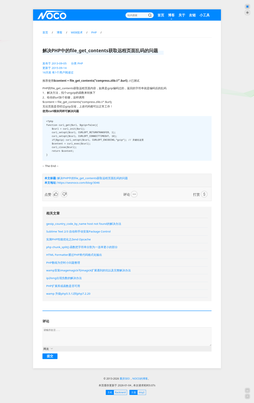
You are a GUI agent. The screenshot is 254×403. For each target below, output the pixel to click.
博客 (171, 15)
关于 (181, 15)
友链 (192, 15)
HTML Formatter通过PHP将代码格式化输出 (74, 255)
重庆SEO (52, 15)
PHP (94, 32)
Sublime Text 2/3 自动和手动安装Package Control (78, 231)
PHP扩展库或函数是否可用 (63, 286)
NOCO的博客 (140, 378)
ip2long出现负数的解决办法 (64, 278)
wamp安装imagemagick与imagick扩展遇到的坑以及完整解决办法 (88, 270)
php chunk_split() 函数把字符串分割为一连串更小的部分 (82, 247)
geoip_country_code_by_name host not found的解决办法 (83, 224)
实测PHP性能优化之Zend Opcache (68, 239)
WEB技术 (76, 32)
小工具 (205, 15)
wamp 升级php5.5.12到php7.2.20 (68, 293)
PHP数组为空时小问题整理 (63, 262)
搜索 (150, 15)
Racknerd (116, 392)
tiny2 (137, 392)
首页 (160, 15)
